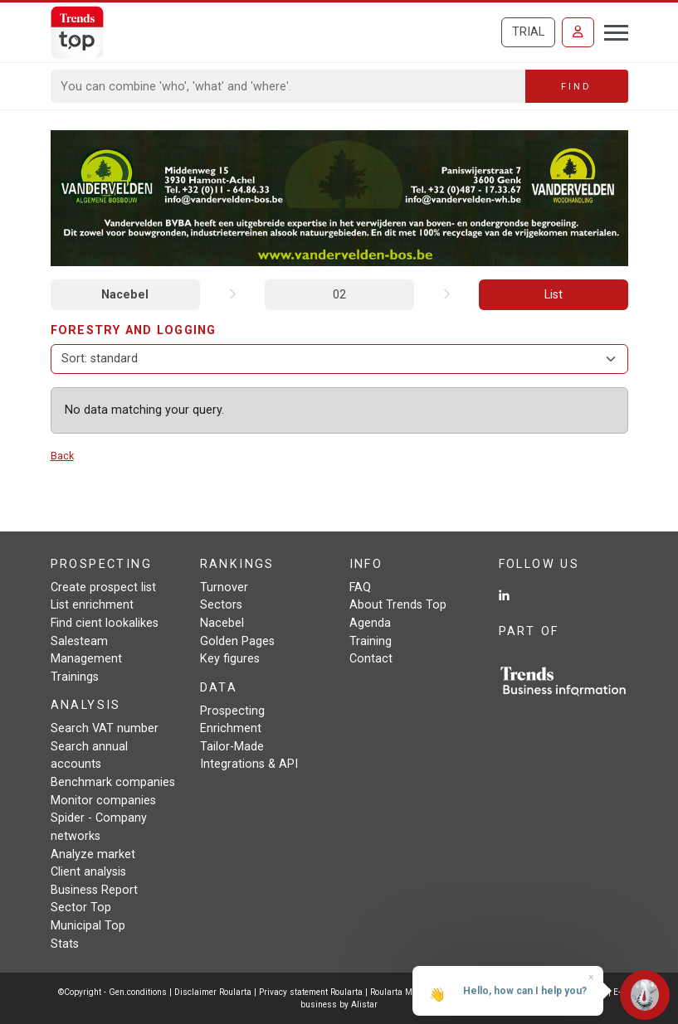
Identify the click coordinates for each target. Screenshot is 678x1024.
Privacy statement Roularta (311, 992)
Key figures (230, 659)
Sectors (221, 605)
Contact (371, 659)
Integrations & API (249, 764)
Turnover (224, 587)
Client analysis (88, 872)
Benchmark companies (113, 782)
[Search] (288, 86)
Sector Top (81, 907)
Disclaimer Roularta (212, 992)
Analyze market (93, 854)
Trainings (75, 677)
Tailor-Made (232, 747)
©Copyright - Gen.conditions (112, 992)
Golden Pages (237, 641)
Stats (65, 944)
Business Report (94, 890)
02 (339, 295)
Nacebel (125, 295)
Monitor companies (103, 800)
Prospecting (232, 711)
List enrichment (92, 605)
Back (62, 455)
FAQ (360, 587)
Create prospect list (103, 587)
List (553, 295)
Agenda (370, 623)
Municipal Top (88, 926)
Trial (528, 32)
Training (370, 641)
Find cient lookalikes (105, 623)
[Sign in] (578, 32)
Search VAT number (105, 728)
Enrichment (230, 728)
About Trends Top (397, 605)
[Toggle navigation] (611, 30)
